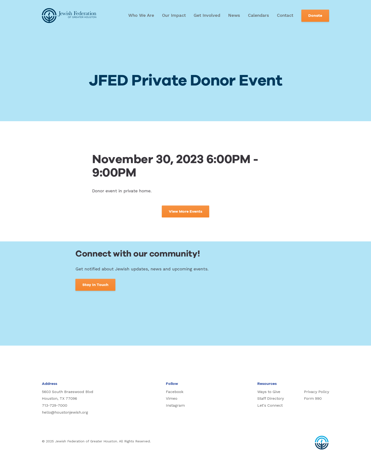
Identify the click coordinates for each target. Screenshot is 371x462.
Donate (315, 15)
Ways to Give (268, 391)
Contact (285, 15)
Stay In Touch (95, 285)
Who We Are (141, 15)
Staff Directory (270, 398)
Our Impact (174, 15)
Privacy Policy (316, 391)
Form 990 (313, 398)
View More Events (185, 211)
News (234, 15)
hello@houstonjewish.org (65, 412)
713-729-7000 (54, 405)
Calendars (258, 15)
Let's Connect (270, 405)
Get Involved (207, 15)
